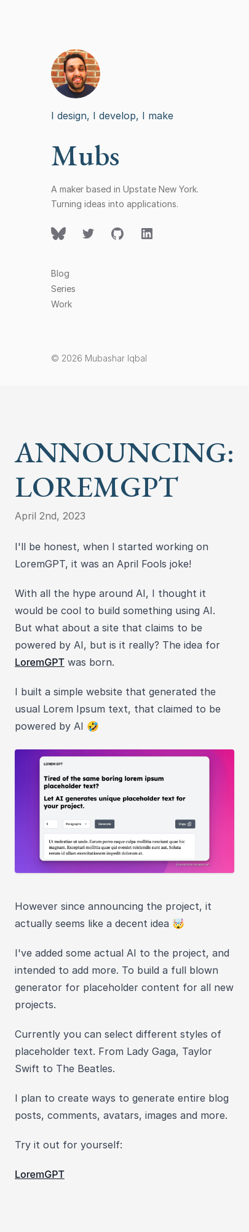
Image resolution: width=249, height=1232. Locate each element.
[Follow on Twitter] (58, 233)
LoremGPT (40, 662)
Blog (60, 273)
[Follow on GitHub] (117, 233)
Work (61, 304)
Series (63, 288)
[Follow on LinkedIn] (147, 233)
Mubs (85, 155)
